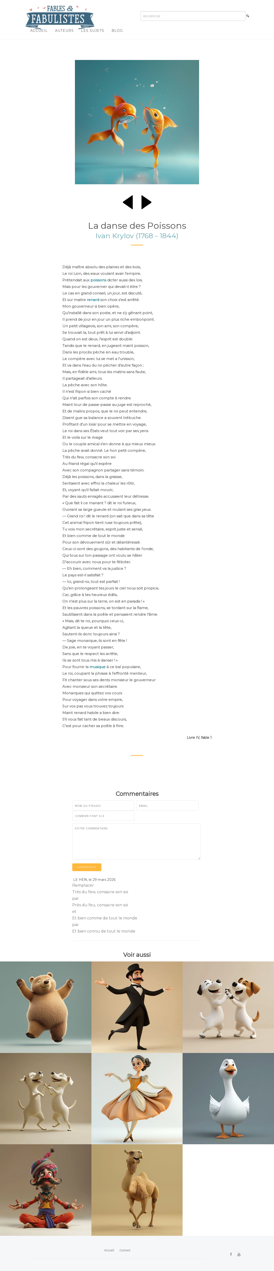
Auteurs (64, 30)
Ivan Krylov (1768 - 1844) (137, 235)
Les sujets (92, 30)
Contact (125, 1250)
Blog (117, 30)
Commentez (86, 867)
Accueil (39, 30)
